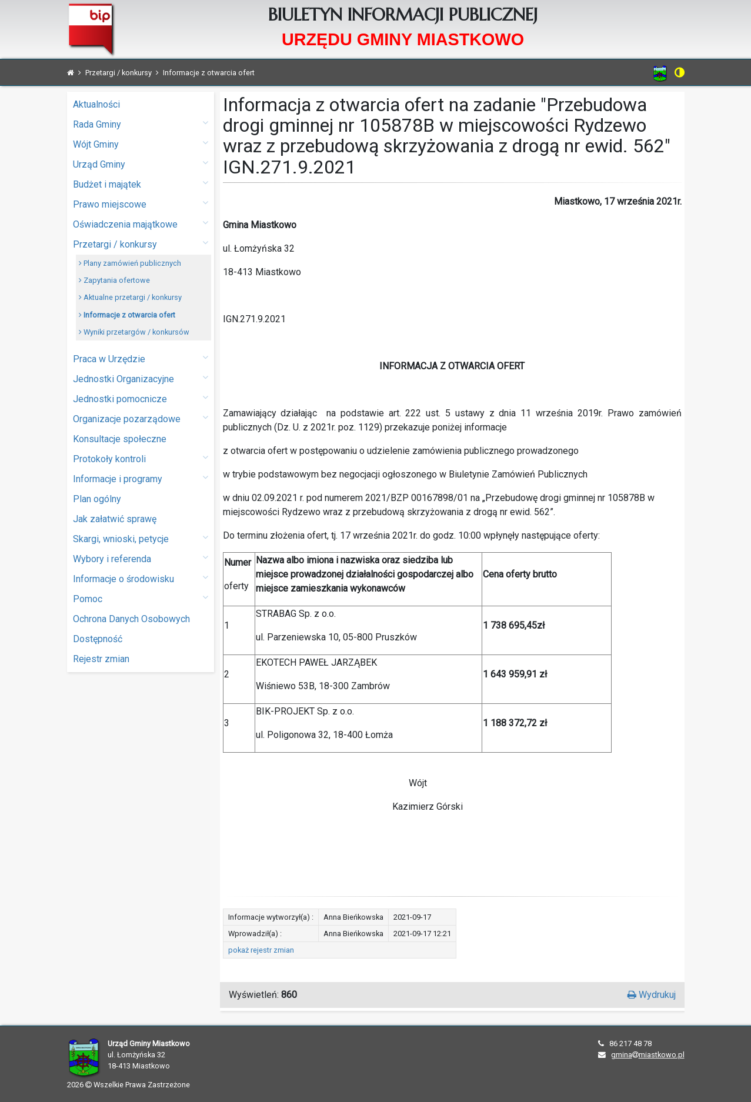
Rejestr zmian (101, 658)
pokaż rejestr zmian (261, 950)
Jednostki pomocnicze (140, 398)
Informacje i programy (140, 478)
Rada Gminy (140, 124)
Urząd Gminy (140, 164)
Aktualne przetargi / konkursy (130, 297)
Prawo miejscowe (140, 204)
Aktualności (96, 104)
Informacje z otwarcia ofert (127, 314)
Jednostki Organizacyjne (140, 378)
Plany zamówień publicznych (130, 263)
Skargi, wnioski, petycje (140, 538)
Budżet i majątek (140, 184)
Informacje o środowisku (140, 578)
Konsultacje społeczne (119, 439)
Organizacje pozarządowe (140, 418)
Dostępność (97, 638)
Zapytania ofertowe (114, 280)
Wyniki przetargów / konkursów (134, 332)
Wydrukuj (651, 994)
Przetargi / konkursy (140, 244)
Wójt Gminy (140, 144)
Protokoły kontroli (140, 458)
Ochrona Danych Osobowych (131, 619)
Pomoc (140, 598)
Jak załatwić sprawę (114, 519)
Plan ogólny (97, 499)
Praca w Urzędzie (140, 358)
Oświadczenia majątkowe (140, 224)
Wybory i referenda (140, 558)
